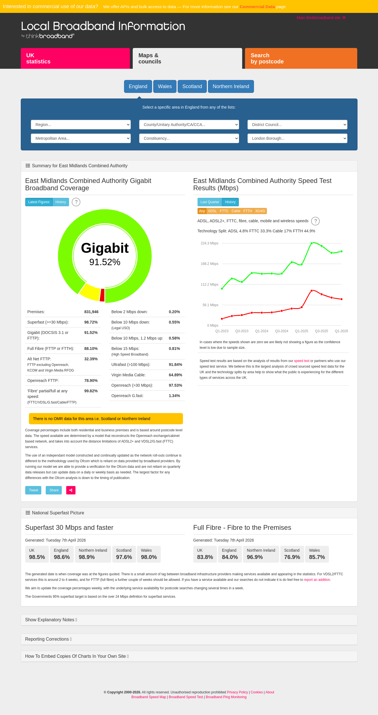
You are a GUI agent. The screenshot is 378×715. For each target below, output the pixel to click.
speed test (302, 361)
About (269, 692)
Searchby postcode (267, 58)
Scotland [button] (192, 86)
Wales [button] (165, 86)
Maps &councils (149, 58)
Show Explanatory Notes (50, 619)
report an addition (317, 580)
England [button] (138, 86)
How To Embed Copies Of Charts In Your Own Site (76, 656)
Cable (236, 211)
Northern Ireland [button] (231, 86)
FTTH (248, 211)
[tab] (189, 620)
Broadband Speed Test (186, 697)
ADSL (212, 211)
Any (202, 211)
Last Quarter (210, 202)
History (61, 202)
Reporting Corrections (47, 639)
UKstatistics (38, 58)
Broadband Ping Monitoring (226, 697)
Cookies (257, 692)
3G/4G (260, 211)
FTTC (224, 211)
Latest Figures (39, 202)
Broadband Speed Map (148, 697)
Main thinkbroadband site (321, 17)
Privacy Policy (237, 692)
